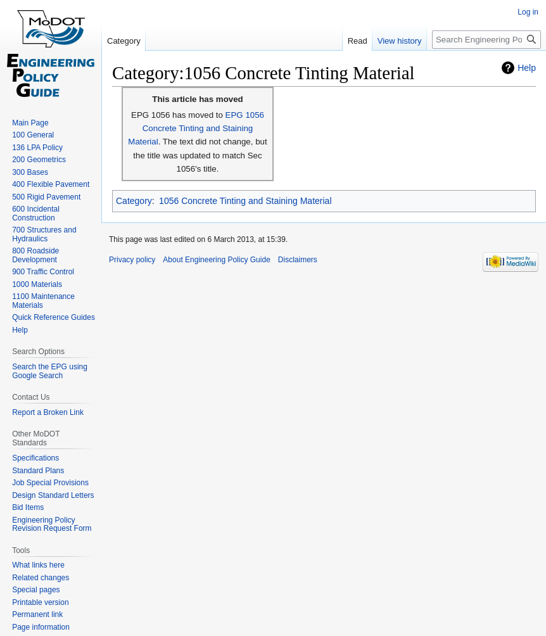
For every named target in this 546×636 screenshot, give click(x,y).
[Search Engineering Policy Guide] (486, 39)
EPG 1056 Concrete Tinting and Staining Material (196, 128)
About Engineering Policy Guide (216, 259)
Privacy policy (132, 259)
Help (526, 68)
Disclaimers (297, 259)
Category (134, 201)
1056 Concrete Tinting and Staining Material (245, 201)
